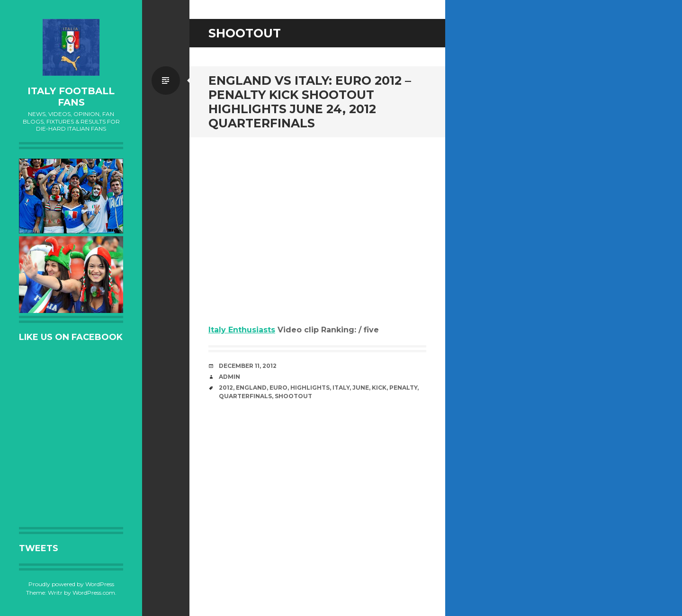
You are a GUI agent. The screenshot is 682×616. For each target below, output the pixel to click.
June (360, 387)
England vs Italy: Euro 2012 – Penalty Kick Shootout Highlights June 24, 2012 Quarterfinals (309, 101)
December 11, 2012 (248, 365)
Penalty (403, 387)
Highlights (310, 387)
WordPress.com (93, 592)
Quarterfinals (245, 396)
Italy (341, 387)
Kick (379, 387)
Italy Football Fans (71, 96)
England (251, 387)
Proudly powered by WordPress (71, 584)
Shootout (293, 396)
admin (229, 376)
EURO (278, 387)
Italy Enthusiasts (241, 329)
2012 (226, 387)
